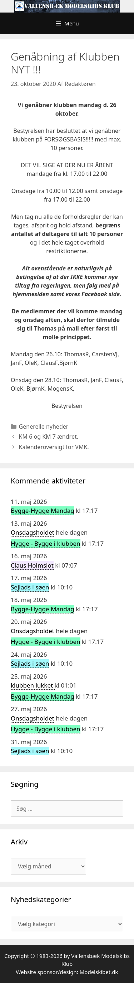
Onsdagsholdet (32, 532)
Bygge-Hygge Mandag (42, 510)
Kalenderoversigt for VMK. (54, 447)
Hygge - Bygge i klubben (45, 543)
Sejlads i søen (30, 587)
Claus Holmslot (32, 565)
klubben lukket (33, 685)
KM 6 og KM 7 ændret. (48, 436)
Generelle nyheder (44, 426)
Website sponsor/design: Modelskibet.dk (67, 971)
